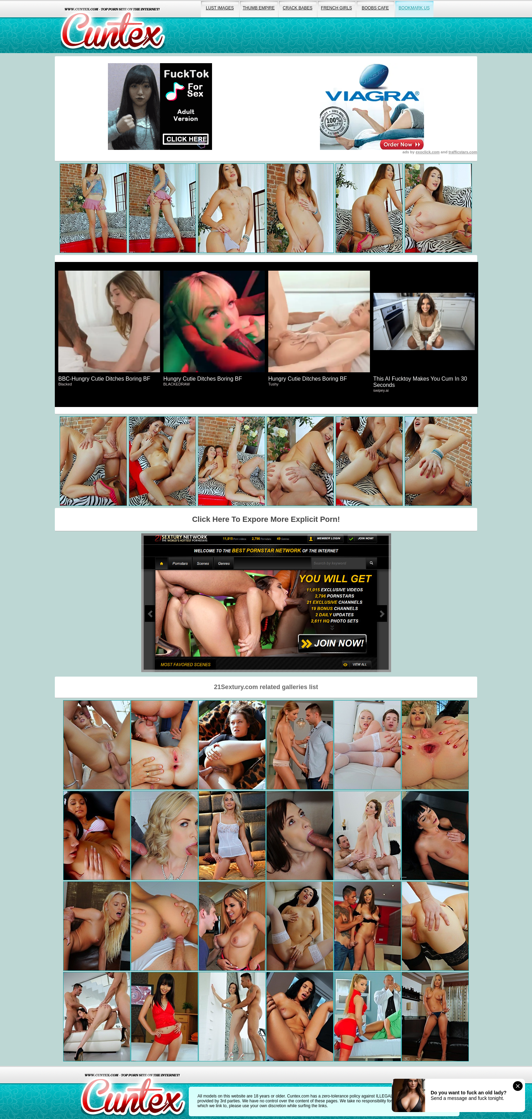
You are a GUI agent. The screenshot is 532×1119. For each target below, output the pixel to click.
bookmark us (414, 8)
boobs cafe (375, 8)
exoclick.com (428, 152)
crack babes (297, 8)
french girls (336, 8)
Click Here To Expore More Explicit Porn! (266, 519)
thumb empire (259, 8)
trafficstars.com (462, 152)
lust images (220, 8)
